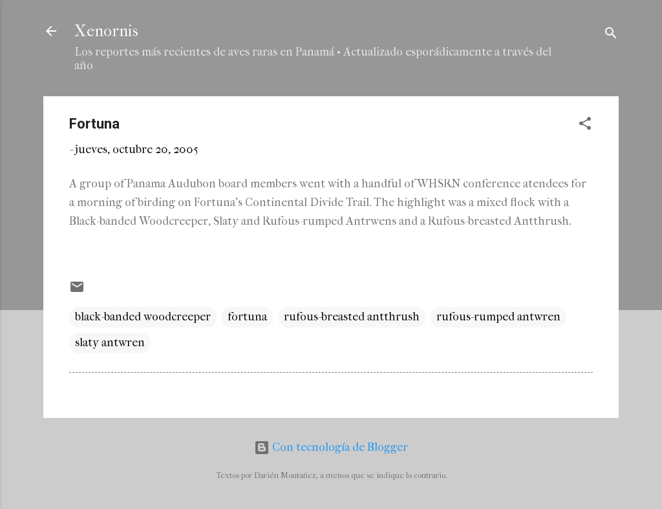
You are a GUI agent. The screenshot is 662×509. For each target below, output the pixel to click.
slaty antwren (110, 342)
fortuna (247, 317)
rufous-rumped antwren (498, 317)
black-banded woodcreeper (143, 317)
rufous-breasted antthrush (352, 317)
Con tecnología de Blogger (331, 447)
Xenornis (106, 31)
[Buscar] (611, 35)
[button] (585, 126)
